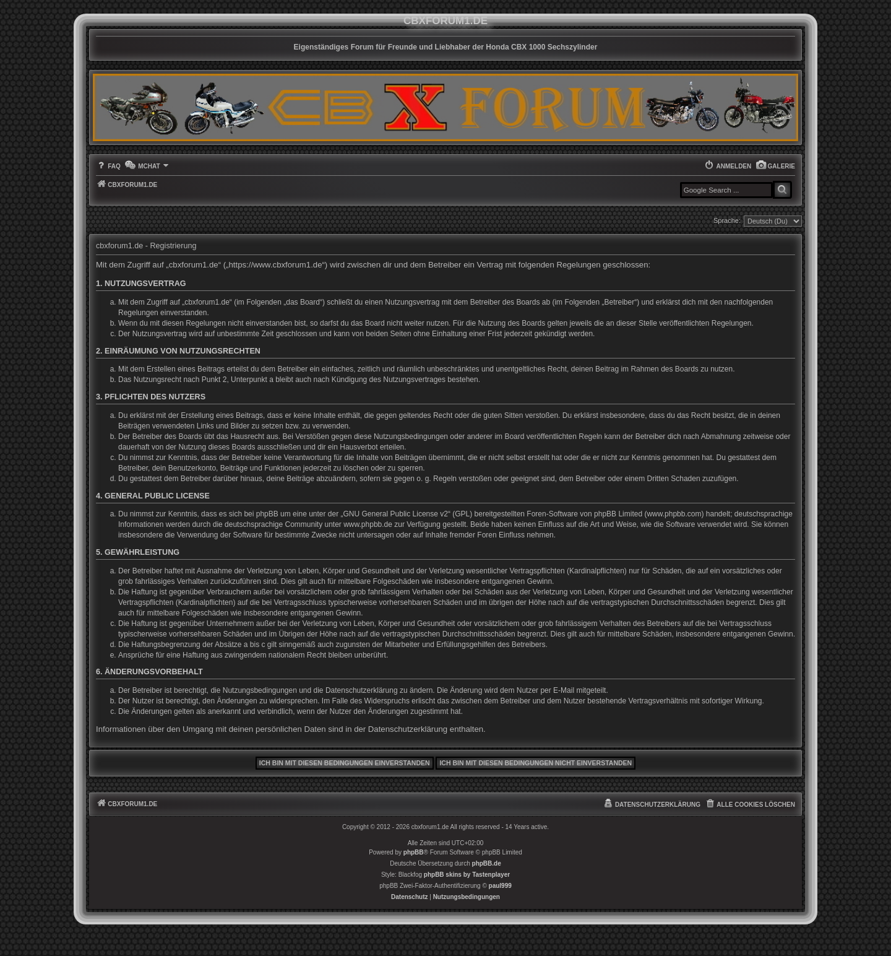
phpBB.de (486, 863)
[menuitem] (775, 166)
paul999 (500, 885)
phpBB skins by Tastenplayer (467, 874)
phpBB (413, 852)
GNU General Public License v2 (395, 514)
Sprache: (727, 220)
